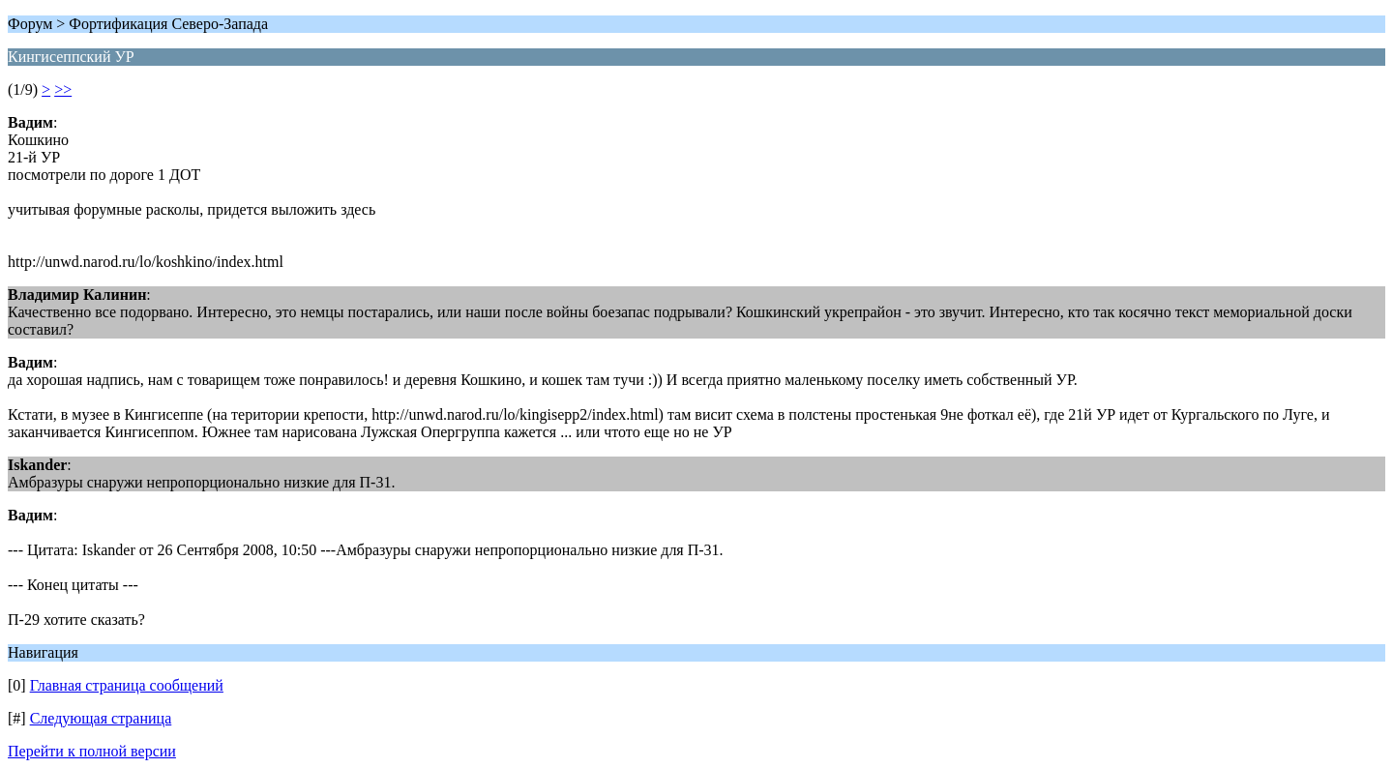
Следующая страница (101, 718)
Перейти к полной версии (92, 751)
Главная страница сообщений (126, 685)
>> (63, 89)
